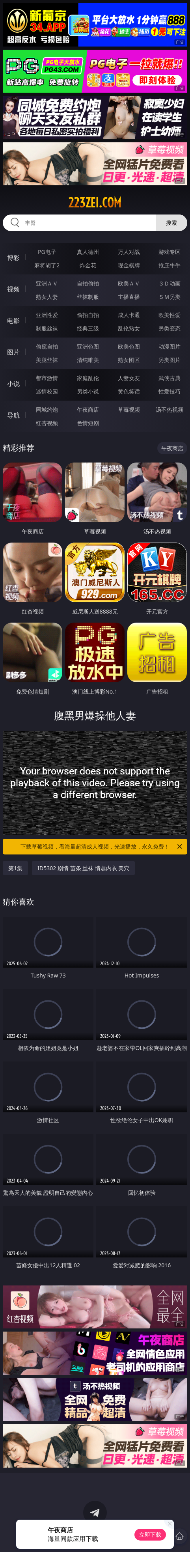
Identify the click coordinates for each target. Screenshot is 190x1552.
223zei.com (94, 203)
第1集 (15, 868)
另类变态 (169, 328)
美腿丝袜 (47, 360)
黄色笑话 (129, 391)
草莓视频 (129, 409)
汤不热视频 (169, 409)
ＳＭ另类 (169, 296)
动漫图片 (169, 346)
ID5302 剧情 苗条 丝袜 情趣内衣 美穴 (83, 868)
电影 (13, 320)
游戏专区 (169, 252)
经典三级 (88, 328)
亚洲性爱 (47, 315)
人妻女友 (129, 378)
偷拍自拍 (88, 315)
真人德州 (88, 252)
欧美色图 (129, 346)
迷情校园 (47, 391)
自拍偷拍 (88, 283)
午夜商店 (88, 409)
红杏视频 (47, 423)
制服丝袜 (47, 328)
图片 (13, 352)
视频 (13, 289)
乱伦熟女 (129, 328)
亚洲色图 (88, 346)
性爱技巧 (169, 391)
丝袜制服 (88, 296)
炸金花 (88, 265)
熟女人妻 (47, 296)
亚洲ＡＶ (47, 283)
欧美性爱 (169, 315)
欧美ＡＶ (129, 283)
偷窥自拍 (47, 346)
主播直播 (129, 296)
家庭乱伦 (88, 378)
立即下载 (150, 1534)
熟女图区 (129, 360)
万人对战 (129, 252)
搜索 (171, 222)
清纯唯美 (88, 360)
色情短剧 (88, 423)
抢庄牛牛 (169, 265)
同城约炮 (47, 409)
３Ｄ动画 (169, 283)
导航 (13, 415)
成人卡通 (129, 315)
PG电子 (47, 252)
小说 (13, 383)
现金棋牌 (129, 265)
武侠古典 (169, 378)
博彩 (13, 257)
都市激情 (47, 378)
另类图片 (169, 360)
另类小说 (88, 391)
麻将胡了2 (47, 265)
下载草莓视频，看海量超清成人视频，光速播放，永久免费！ (101, 846)
